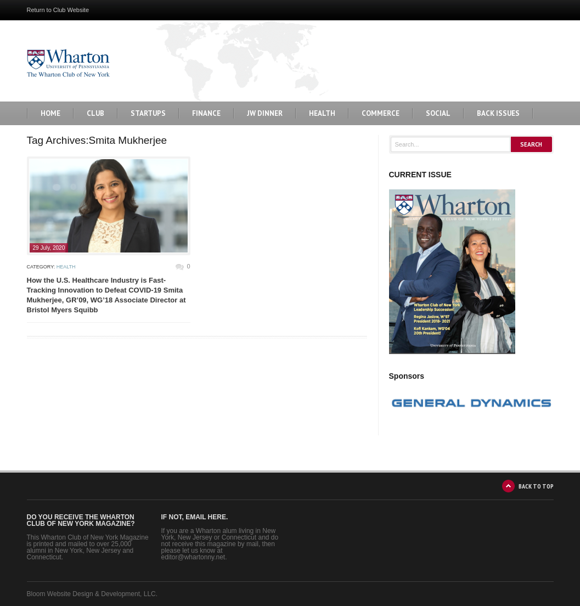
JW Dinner (265, 113)
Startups (148, 113)
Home (50, 113)
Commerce (380, 113)
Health (322, 113)
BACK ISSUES (498, 113)
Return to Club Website (58, 10)
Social (438, 113)
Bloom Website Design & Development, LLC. (92, 594)
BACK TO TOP (536, 486)
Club (95, 113)
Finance (206, 113)
